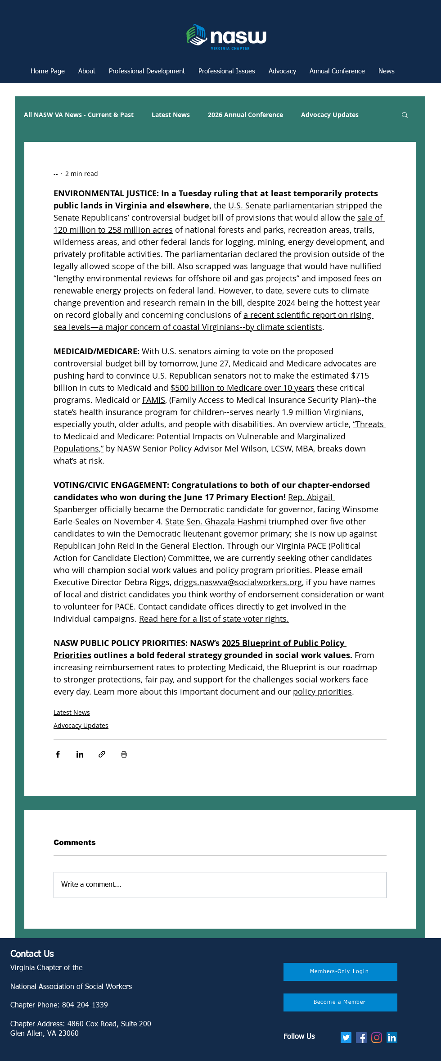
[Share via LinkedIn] (80, 754)
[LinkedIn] (392, 1037)
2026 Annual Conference (245, 114)
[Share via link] (102, 754)
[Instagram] (376, 1037)
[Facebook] (361, 1037)
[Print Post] (124, 754)
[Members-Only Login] (340, 972)
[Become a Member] (340, 1002)
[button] (147, 71)
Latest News (171, 114)
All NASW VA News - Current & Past (79, 114)
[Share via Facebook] (58, 754)
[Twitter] (346, 1037)
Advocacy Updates (330, 114)
